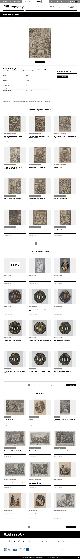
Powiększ (41, 61)
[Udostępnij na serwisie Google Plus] (44, 69)
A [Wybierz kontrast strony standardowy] (70, 1)
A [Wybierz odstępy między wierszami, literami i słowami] (62, 1)
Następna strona (71, 385)
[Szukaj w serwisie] (29, 1)
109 (51, 527)
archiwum (39, 7)
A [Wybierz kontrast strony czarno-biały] (72, 1)
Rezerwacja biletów (17, 1)
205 (51, 385)
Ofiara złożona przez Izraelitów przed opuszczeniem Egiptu (35, 19)
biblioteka (52, 7)
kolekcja (33, 7)
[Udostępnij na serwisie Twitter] (45, 69)
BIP (42, 541)
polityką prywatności (55, 557)
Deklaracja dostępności (53, 541)
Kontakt (64, 541)
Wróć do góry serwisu (71, 542)
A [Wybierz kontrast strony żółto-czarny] (74, 1)
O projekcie (46, 541)
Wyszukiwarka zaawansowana (46, 1)
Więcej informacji (62, 76)
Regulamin (60, 541)
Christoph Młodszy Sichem (11, 69)
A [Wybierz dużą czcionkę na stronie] (60, 1)
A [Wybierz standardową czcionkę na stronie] (57, 1)
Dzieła (19, 19)
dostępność (59, 7)
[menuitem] (33, 7)
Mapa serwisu (38, 541)
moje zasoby (66, 7)
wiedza (45, 7)
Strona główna (11, 19)
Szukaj (39, 1)
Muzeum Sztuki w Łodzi (7, 1)
